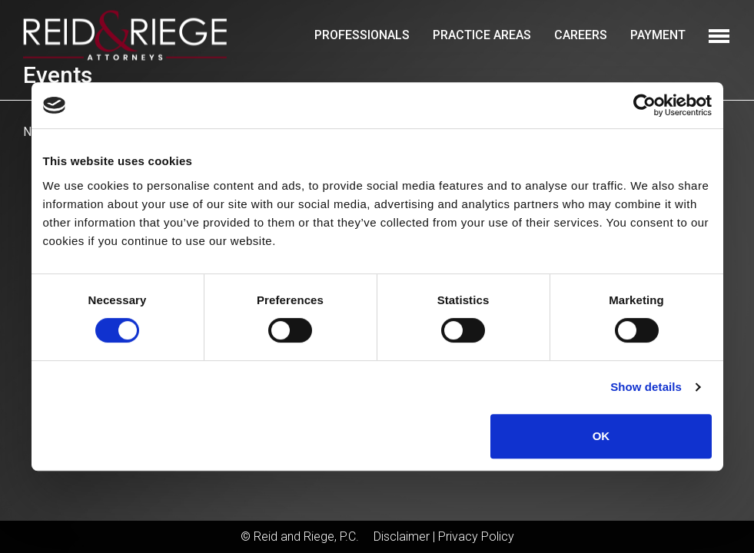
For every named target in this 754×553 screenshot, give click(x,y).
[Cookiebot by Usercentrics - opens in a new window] (644, 105)
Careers (580, 35)
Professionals (362, 35)
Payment (658, 35)
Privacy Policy (476, 536)
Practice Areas (482, 35)
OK (601, 435)
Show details (646, 386)
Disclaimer (402, 536)
